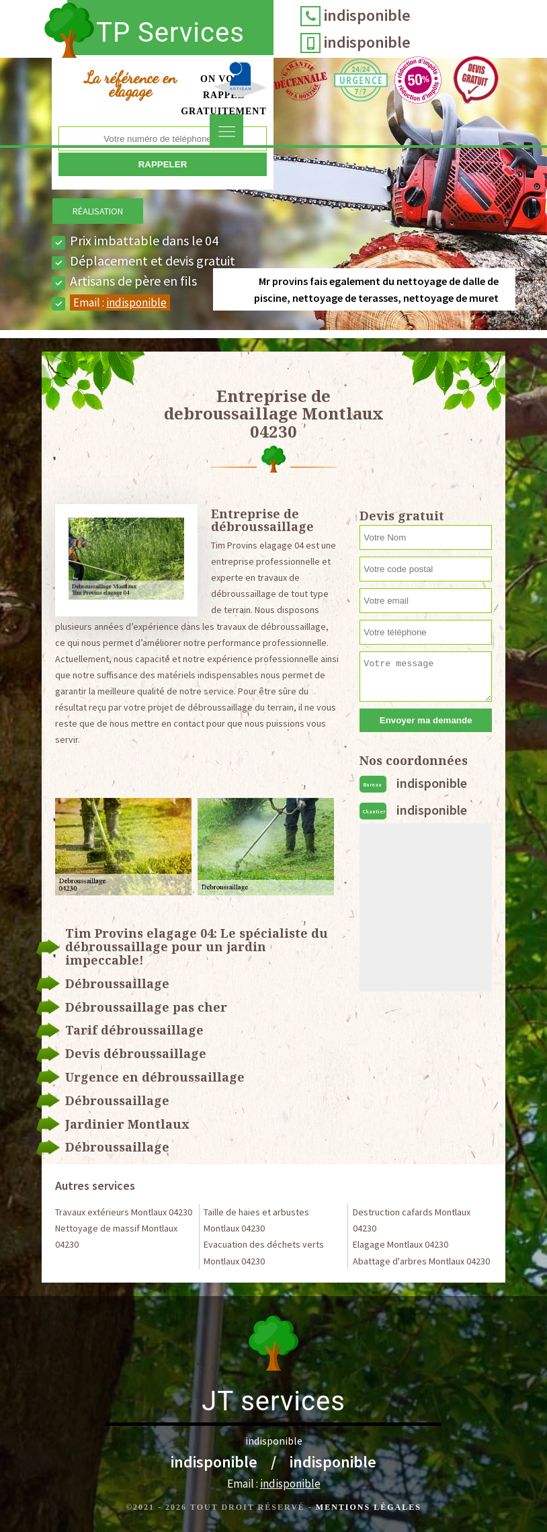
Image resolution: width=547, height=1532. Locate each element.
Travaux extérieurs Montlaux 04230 (123, 1212)
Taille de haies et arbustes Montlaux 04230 (256, 1220)
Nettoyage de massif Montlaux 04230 (116, 1236)
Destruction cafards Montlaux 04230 (411, 1220)
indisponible (367, 15)
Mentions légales (368, 1507)
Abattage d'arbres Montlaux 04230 (421, 1261)
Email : (120, 302)
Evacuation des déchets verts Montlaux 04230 (264, 1252)
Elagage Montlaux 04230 (400, 1244)
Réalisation (98, 211)
